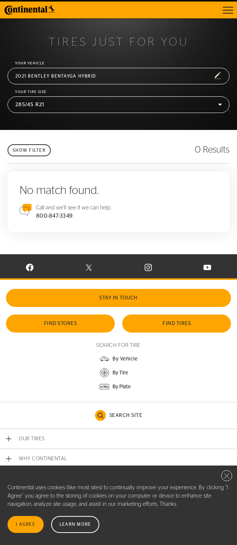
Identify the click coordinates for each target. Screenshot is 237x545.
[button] (118, 76)
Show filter (29, 150)
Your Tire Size (31, 92)
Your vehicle (30, 63)
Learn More (75, 524)
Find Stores (60, 323)
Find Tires (177, 323)
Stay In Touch (118, 298)
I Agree (25, 524)
